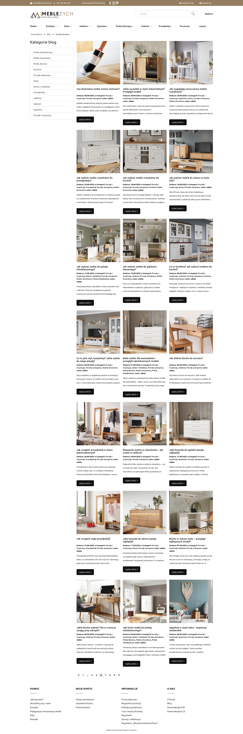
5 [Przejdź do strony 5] (96, 676)
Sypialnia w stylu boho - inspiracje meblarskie (188, 631)
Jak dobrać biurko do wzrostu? (186, 360)
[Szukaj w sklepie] (163, 13)
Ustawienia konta (84, 705)
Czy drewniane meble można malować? (98, 90)
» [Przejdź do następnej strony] (119, 676)
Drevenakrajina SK (176, 709)
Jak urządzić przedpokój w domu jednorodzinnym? (95, 453)
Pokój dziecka (40, 65)
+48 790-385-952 (63, 3)
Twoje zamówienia (85, 701)
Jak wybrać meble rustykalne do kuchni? (141, 181)
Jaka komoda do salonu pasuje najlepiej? (139, 542)
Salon (36, 82)
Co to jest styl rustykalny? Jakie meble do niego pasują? (98, 361)
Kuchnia (37, 71)
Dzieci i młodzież (41, 88)
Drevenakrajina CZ (176, 713)
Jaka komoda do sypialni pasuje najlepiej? (186, 453)
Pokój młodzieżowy (43, 54)
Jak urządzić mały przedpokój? (93, 540)
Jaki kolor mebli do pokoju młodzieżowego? (137, 631)
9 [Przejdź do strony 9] (114, 676)
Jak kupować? (36, 701)
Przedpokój (39, 94)
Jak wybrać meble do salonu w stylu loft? (189, 181)
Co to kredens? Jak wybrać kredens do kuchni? (190, 270)
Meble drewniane (42, 59)
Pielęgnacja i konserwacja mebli (45, 713)
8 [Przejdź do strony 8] (110, 676)
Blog (169, 705)
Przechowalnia (83, 709)
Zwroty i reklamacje (131, 721)
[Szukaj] (193, 14)
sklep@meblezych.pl (42, 3)
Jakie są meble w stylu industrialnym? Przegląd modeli (144, 92)
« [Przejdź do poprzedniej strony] (79, 676)
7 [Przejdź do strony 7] (105, 676)
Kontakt (34, 709)
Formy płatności (129, 701)
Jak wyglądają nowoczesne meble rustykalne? (188, 92)
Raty (32, 717)
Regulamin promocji (131, 705)
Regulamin (127, 717)
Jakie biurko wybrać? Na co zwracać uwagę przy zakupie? (96, 631)
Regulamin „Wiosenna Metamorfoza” (140, 724)
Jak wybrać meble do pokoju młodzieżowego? (92, 270)
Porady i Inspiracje (42, 117)
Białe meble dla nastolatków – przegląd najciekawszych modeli (141, 361)
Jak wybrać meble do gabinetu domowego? (140, 270)
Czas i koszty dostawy (132, 713)
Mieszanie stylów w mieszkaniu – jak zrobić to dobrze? (143, 453)
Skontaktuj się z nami (40, 705)
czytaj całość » (85, 121)
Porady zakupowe (42, 77)
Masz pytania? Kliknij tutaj (93, 3)
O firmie (171, 701)
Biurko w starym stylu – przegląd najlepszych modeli (187, 542)
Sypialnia (37, 111)
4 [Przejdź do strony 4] (92, 676)
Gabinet (37, 105)
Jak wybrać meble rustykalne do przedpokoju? (95, 181)
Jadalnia (37, 99)
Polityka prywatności (132, 709)
